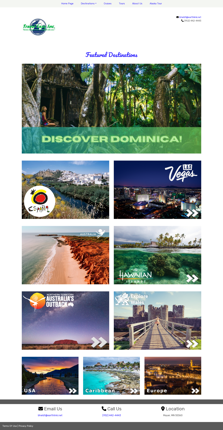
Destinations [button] (88, 3)
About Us (137, 3)
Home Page (67, 3)
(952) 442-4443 (111, 415)
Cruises (108, 3)
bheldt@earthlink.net (190, 17)
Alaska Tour (156, 3)
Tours (122, 3)
